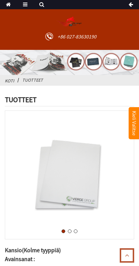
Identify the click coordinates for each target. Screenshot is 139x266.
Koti (9, 80)
